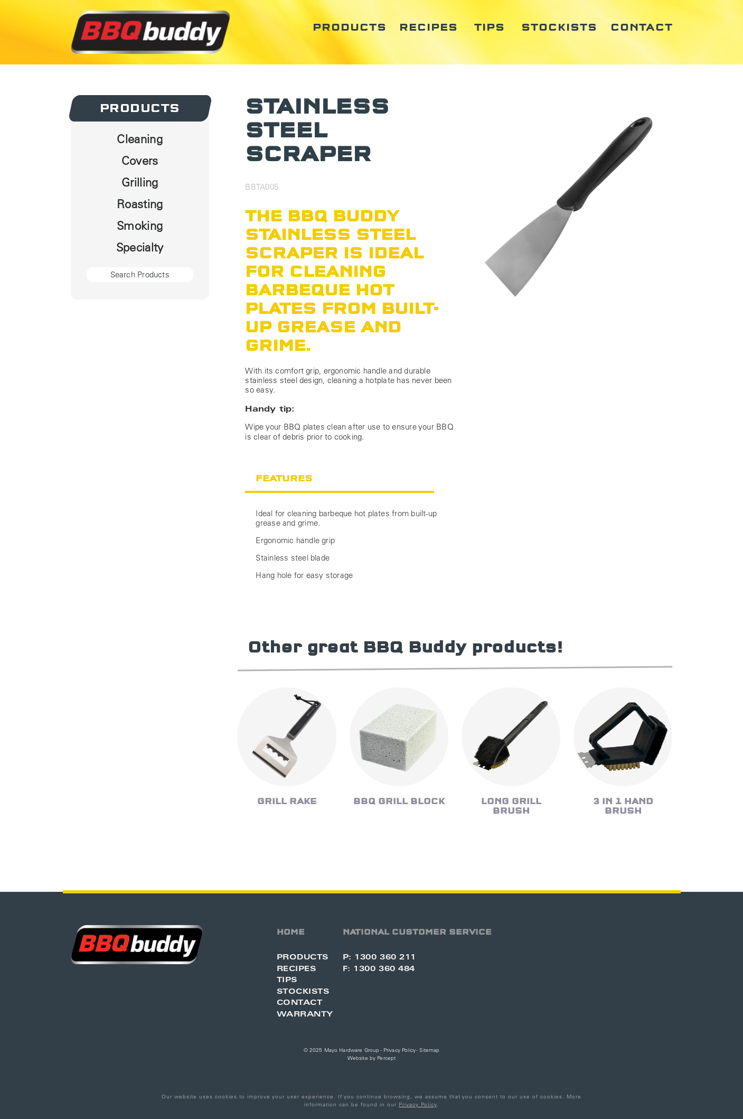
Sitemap (429, 1050)
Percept (386, 1058)
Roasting (140, 204)
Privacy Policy (399, 1050)
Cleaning (140, 139)
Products (350, 27)
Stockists (559, 27)
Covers (139, 160)
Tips (489, 27)
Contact (641, 27)
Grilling (139, 182)
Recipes (428, 27)
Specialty (140, 247)
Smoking (140, 225)
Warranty (305, 1013)
